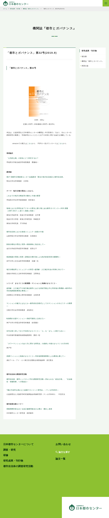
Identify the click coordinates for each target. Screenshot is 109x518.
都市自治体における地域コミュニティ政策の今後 (25, 232)
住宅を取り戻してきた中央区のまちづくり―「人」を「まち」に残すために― (36, 331)
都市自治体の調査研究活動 (18, 466)
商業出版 (85, 66)
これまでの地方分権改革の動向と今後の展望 (23, 196)
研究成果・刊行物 (13, 460)
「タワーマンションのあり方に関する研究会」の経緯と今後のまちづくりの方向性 (38, 343)
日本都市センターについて (18, 444)
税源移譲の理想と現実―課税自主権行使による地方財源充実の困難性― (33, 257)
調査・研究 (9, 449)
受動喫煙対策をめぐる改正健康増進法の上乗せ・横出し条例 (29, 409)
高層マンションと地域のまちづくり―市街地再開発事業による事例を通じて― (36, 356)
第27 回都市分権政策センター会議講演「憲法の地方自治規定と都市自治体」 (36, 177)
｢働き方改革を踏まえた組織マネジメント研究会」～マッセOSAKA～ (33, 390)
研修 (5, 455)
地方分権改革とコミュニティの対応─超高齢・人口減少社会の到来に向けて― (36, 269)
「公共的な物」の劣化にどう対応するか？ (23, 158)
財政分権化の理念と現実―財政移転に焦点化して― (26, 244)
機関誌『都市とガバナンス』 (92, 61)
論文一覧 (60, 458)
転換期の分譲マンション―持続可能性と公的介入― (26, 318)
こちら (29, 143)
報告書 (84, 56)
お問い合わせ (63, 444)
